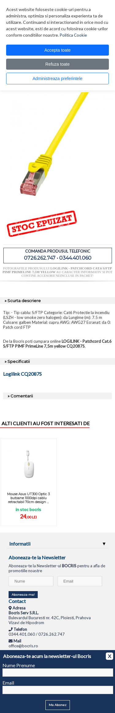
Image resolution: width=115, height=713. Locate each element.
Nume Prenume (18, 665)
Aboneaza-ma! (23, 595)
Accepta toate (57, 50)
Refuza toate (57, 64)
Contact (17, 601)
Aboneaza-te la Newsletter (37, 557)
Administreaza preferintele (57, 78)
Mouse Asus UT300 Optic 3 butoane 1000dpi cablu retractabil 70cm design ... (28, 498)
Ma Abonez (58, 705)
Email (8, 683)
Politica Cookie (73, 35)
